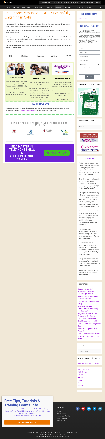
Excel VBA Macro (88, 34)
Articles (89, 7)
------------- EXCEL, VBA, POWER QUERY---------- (88, 30)
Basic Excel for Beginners (88, 31)
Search (98, 2)
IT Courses (50, 7)
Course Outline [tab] (10, 56)
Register (75, 2)
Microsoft (17, 7)
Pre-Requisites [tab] (40, 56)
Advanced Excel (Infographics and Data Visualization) (88, 32)
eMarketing (69, 7)
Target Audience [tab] (54, 56)
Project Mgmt (39, 7)
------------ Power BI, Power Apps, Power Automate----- (88, 39)
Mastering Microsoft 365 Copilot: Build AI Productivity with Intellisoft (88, 308)
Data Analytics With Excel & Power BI (88, 40)
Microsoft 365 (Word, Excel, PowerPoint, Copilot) (88, 37)
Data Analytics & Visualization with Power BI (88, 41)
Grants (67, 2)
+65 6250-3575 (46, 2)
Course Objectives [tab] (24, 56)
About (83, 2)
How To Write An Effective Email (89, 334)
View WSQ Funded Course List (88, 363)
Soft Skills (59, 7)
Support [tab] (68, 55)
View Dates (83, 18)
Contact (90, 2)
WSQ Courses (58, 2)
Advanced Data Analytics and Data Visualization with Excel (88, 35)
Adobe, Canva (27, 7)
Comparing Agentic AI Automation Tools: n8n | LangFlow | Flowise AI (86, 291)
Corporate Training (80, 7)
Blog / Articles (62, 418)
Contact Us (61, 420)
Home (8, 7)
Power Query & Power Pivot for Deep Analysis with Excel (88, 36)
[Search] (100, 7)
